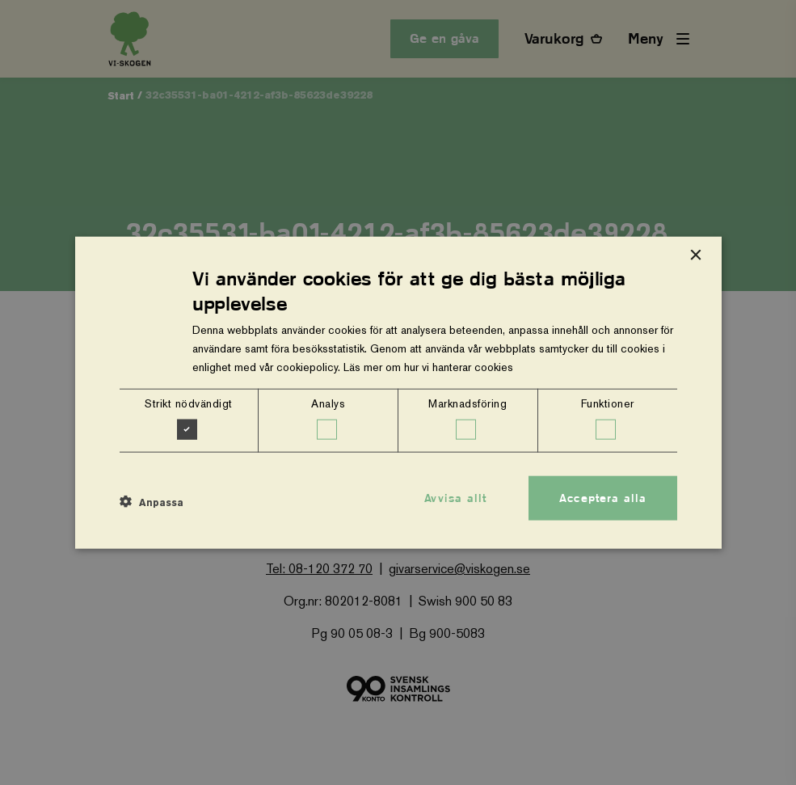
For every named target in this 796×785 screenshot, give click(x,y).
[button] (151, 502)
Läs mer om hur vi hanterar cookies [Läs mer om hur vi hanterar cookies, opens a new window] (428, 367)
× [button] (695, 255)
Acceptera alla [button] (602, 497)
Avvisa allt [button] (455, 497)
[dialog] (398, 392)
